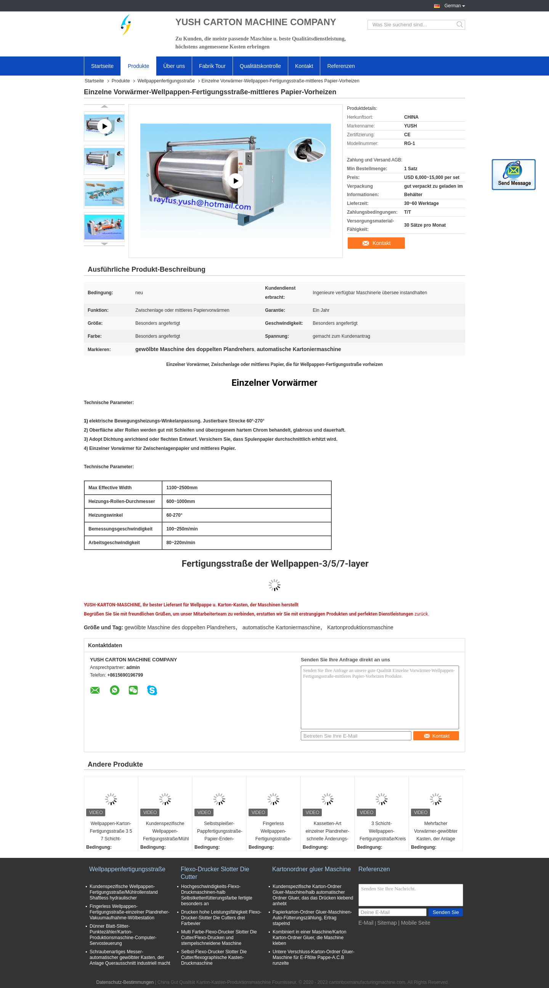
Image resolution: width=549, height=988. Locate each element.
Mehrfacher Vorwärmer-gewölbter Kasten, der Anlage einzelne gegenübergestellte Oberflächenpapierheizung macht (437, 832)
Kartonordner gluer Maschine (311, 869)
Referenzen (341, 66)
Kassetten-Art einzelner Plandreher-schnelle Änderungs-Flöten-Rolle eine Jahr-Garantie (328, 832)
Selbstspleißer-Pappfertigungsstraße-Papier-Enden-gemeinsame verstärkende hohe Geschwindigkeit (219, 832)
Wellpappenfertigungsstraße (166, 81)
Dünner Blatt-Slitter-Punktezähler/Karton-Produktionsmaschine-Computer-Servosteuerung (123, 935)
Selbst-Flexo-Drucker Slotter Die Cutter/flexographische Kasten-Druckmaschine (214, 957)
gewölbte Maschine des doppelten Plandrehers (180, 627)
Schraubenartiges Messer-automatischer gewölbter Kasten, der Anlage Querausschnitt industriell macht (130, 957)
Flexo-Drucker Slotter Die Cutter (215, 873)
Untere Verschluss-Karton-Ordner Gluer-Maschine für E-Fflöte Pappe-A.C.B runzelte (314, 957)
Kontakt (304, 66)
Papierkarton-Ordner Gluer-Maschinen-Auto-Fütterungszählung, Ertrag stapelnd (312, 917)
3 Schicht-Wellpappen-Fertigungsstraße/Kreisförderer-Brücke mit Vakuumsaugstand (383, 832)
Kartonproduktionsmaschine (360, 627)
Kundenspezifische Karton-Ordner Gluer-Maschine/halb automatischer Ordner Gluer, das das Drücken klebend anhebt (313, 895)
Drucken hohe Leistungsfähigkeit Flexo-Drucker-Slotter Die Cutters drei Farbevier (221, 917)
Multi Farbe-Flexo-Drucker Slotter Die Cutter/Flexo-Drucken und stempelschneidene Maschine (219, 937)
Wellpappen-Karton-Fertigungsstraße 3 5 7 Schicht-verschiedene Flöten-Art (111, 832)
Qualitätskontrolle (260, 66)
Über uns (174, 66)
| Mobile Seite (414, 923)
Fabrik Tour (212, 66)
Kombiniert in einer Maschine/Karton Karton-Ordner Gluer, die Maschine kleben (309, 937)
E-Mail (366, 923)
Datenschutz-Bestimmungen (125, 982)
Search (460, 25)
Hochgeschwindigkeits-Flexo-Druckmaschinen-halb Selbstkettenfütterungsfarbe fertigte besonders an (216, 895)
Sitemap (386, 923)
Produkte (138, 66)
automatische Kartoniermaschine (281, 627)
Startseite (102, 66)
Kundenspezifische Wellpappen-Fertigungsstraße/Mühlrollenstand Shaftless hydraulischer (166, 832)
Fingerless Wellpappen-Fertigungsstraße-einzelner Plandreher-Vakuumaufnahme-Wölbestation (273, 832)
